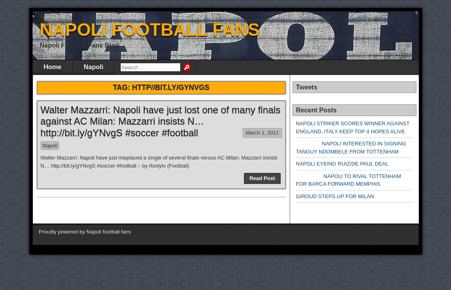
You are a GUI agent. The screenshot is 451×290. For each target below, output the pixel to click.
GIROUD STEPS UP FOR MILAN (335, 196)
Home (52, 67)
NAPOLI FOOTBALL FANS (150, 29)
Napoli (93, 67)
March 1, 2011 (262, 133)
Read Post (262, 178)
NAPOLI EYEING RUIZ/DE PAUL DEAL (342, 164)
